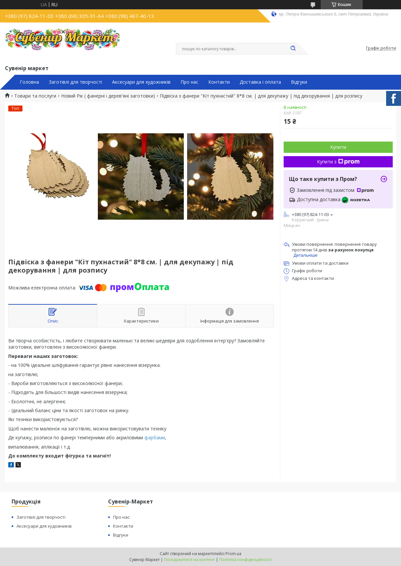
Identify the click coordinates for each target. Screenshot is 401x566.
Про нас (189, 82)
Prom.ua (233, 553)
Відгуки (299, 82)
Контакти (219, 82)
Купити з (338, 161)
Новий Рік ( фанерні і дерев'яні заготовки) (108, 96)
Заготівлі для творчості (75, 82)
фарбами (154, 437)
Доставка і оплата (260, 82)
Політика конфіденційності (245, 559)
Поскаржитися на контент (189, 559)
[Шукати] (293, 49)
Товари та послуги (35, 96)
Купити (338, 147)
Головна (29, 82)
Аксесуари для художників (141, 82)
